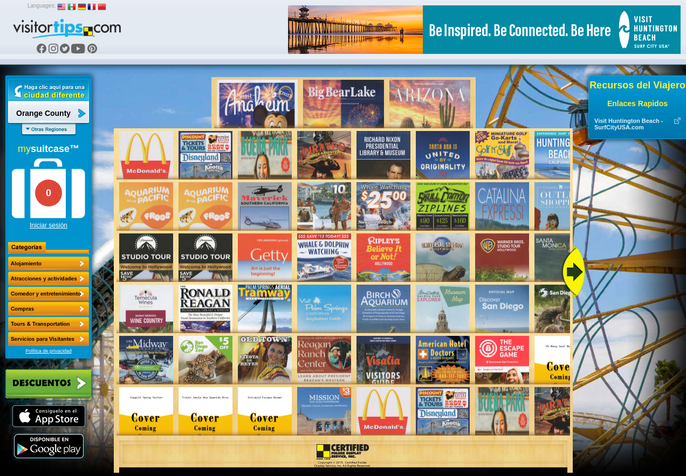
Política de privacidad (48, 351)
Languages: (42, 6)
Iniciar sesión (48, 225)
